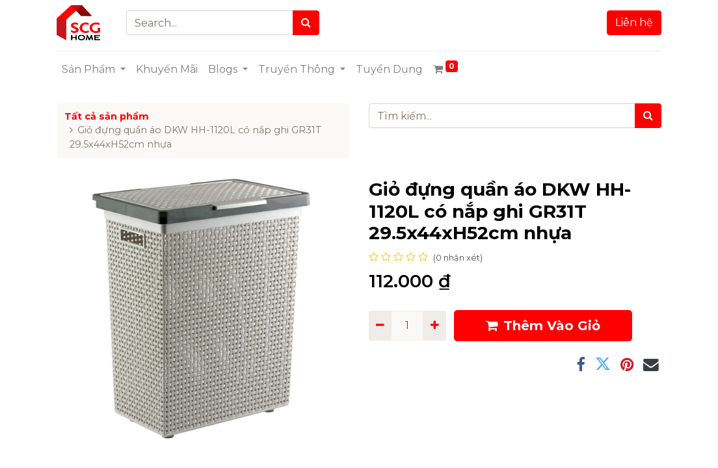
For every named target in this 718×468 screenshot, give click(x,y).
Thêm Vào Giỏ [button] (543, 325)
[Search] (306, 22)
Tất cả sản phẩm (106, 116)
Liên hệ (634, 22)
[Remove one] (380, 326)
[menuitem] (167, 70)
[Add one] (434, 326)
